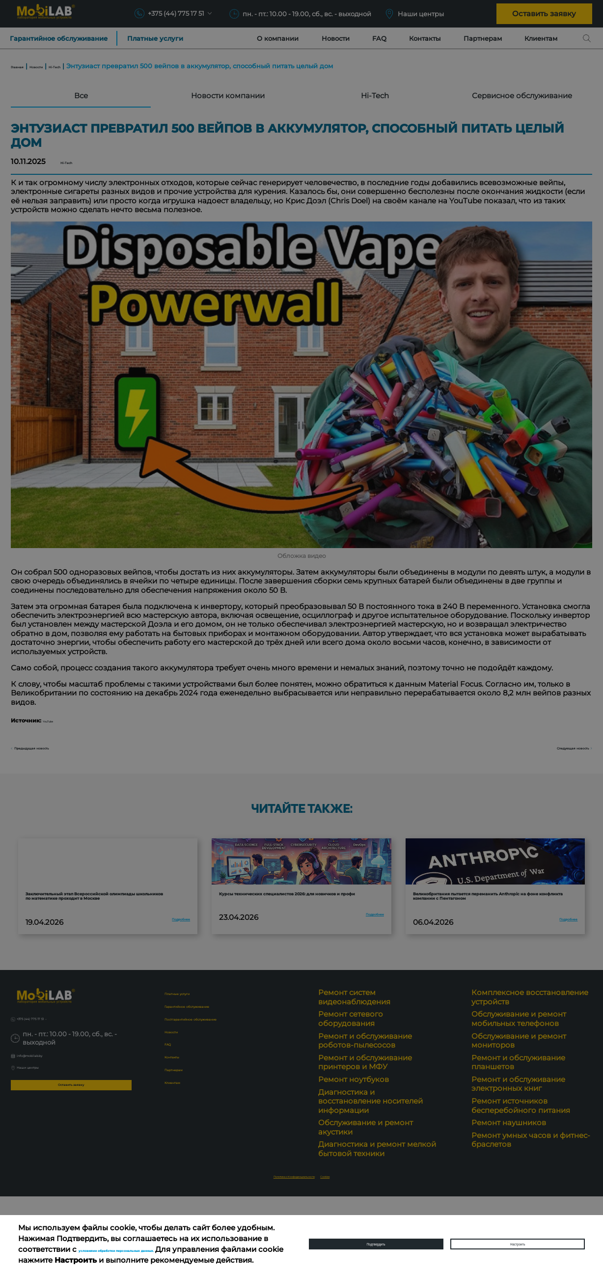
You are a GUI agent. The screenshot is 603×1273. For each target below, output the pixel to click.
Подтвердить (376, 1239)
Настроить (517, 1239)
